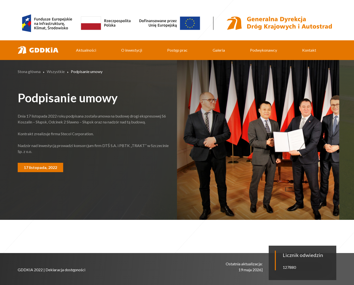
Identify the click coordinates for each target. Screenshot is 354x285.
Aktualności (86, 50)
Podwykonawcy (263, 50)
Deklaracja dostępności (65, 269)
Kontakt (309, 50)
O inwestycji (131, 50)
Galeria (219, 50)
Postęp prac (177, 50)
